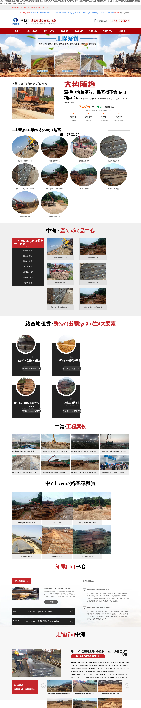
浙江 (28, 692)
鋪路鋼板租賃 (28, 290)
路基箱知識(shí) (21, 526)
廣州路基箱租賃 (44, 679)
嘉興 (21, 692)
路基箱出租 (93, 31)
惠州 (66, 692)
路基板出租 (27, 279)
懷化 (101, 692)
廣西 (10, 692)
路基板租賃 (79, 31)
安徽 (83, 692)
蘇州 (41, 692)
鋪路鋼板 (26, 632)
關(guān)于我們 (32, 31)
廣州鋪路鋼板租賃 (64, 687)
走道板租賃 (27, 296)
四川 (87, 692)
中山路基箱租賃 (41, 687)
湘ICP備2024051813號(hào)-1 (117, 692)
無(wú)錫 (36, 692)
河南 (14, 692)
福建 (52, 692)
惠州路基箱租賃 (52, 687)
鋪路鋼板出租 (28, 285)
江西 (73, 692)
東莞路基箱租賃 (66, 683)
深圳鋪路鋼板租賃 (76, 687)
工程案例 (122, 31)
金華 (18, 692)
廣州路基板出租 (77, 679)
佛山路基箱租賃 (77, 683)
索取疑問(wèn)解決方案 (26, 357)
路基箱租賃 (64, 31)
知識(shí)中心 (107, 31)
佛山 (91, 692)
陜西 (48, 692)
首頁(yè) (17, 31)
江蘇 (45, 692)
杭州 (25, 692)
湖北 (76, 692)
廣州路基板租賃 (66, 679)
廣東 (7, 692)
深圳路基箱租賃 (55, 683)
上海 (32, 692)
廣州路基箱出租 (55, 679)
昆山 (94, 692)
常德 (98, 692)
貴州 (59, 692)
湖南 (80, 692)
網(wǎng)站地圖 (124, 13)
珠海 (69, 692)
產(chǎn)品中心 (49, 31)
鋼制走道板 (88, 667)
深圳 (62, 692)
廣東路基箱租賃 (44, 683)
